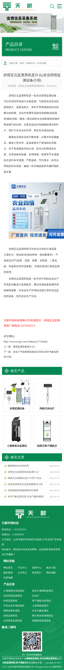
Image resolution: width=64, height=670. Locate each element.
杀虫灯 (35, 596)
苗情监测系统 (10, 615)
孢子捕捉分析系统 (41, 600)
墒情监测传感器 (11, 610)
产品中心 (22, 567)
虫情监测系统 (10, 600)
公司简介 (22, 572)
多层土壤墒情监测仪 (42, 591)
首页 (22, 63)
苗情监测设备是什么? (24, 346)
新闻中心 (31, 63)
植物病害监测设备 (41, 620)
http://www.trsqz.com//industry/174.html (25, 341)
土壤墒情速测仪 (40, 605)
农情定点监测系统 (27, 86)
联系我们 (36, 572)
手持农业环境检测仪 (13, 605)
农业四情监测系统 (12, 596)
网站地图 (51, 572)
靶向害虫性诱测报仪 (42, 615)
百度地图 (8, 577)
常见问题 (42, 63)
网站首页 (8, 567)
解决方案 (51, 567)
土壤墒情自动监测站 (13, 591)
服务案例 (8, 572)
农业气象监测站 (40, 610)
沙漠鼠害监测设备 (12, 620)
